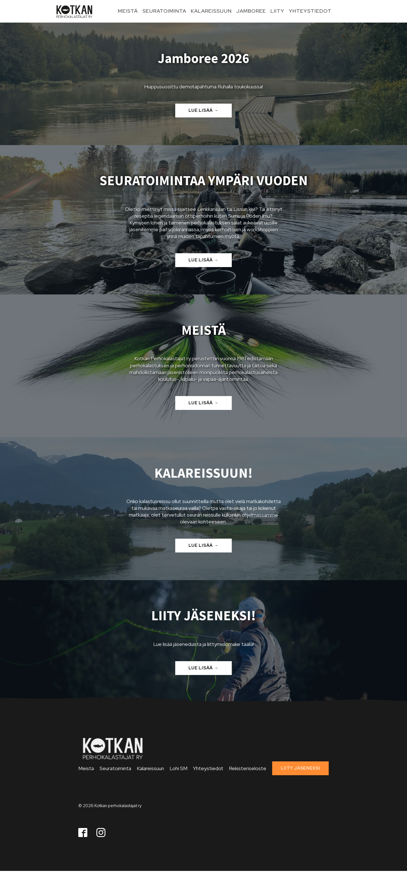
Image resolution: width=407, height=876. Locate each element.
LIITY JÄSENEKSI (300, 768)
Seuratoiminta (164, 11)
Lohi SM (178, 768)
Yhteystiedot (310, 11)
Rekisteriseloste (247, 768)
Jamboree (251, 11)
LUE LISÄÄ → (203, 110)
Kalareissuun (211, 11)
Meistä (128, 11)
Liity (277, 11)
